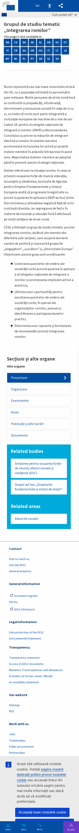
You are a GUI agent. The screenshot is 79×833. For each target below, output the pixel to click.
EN (49, 42)
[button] (60, 6)
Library (13, 602)
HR (32, 51)
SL (48, 59)
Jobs (12, 734)
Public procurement (21, 747)
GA (24, 51)
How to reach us (19, 559)
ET (65, 42)
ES (57, 42)
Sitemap (14, 705)
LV (65, 51)
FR (15, 51)
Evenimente (20, 400)
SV (57, 59)
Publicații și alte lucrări (27, 424)
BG (7, 42)
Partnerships (17, 753)
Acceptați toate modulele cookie (42, 812)
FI (8, 51)
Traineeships (17, 741)
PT (32, 59)
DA (24, 42)
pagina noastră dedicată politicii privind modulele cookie (41, 775)
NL (15, 59)
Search (40, 829)
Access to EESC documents (26, 664)
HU (41, 51)
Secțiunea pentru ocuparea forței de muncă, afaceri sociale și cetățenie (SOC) (38, 468)
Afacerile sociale (26, 518)
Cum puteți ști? (64, 14)
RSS (11, 711)
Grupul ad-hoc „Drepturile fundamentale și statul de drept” (38, 487)
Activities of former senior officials (31, 676)
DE (32, 42)
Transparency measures (24, 658)
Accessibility (49, 6)
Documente (19, 435)
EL (40, 42)
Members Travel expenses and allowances (36, 670)
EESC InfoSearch (22, 610)
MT (8, 59)
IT (48, 51)
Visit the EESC (17, 565)
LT (57, 51)
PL (24, 59)
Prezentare (19, 377)
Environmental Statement (25, 639)
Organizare (19, 389)
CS (15, 42)
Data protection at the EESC (26, 632)
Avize (15, 412)
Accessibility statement (24, 682)
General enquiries (20, 571)
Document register (24, 596)
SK (40, 59)
